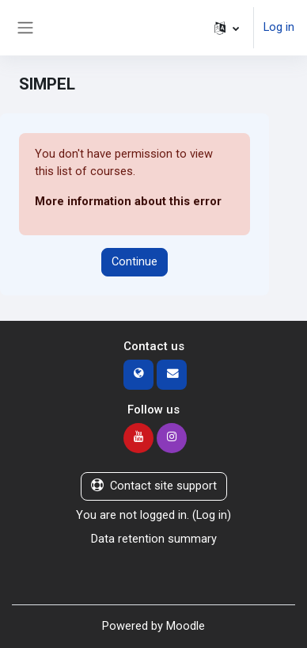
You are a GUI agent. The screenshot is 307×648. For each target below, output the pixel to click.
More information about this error (128, 201)
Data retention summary (154, 539)
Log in (278, 27)
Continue (134, 261)
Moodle (185, 626)
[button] (226, 27)
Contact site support (154, 485)
